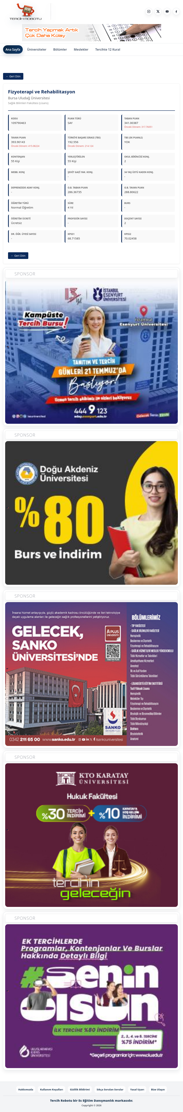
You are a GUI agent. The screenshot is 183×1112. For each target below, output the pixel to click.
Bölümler (60, 49)
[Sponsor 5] (91, 998)
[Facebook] (176, 11)
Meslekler (81, 49)
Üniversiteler (36, 49)
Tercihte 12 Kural (107, 49)
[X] (158, 11)
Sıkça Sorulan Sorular (110, 1089)
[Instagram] (148, 11)
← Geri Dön (13, 76)
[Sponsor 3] (91, 676)
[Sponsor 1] (91, 354)
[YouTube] (167, 11)
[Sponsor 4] (91, 837)
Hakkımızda (25, 1089)
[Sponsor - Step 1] (91, 32)
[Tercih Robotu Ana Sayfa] (27, 11)
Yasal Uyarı (137, 1089)
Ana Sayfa (13, 49)
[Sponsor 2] (91, 515)
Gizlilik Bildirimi (80, 1089)
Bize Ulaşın (158, 1089)
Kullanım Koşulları (51, 1089)
